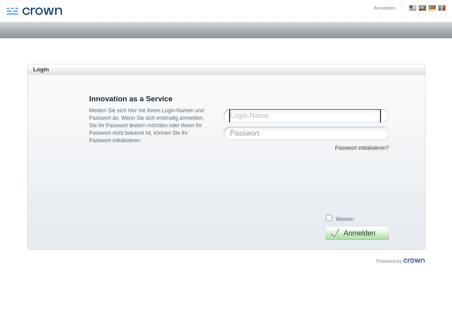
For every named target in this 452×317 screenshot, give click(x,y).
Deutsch (432, 8)
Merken (345, 219)
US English (412, 8)
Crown (34, 11)
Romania (441, 8)
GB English (422, 8)
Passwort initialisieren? (362, 148)
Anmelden (384, 8)
